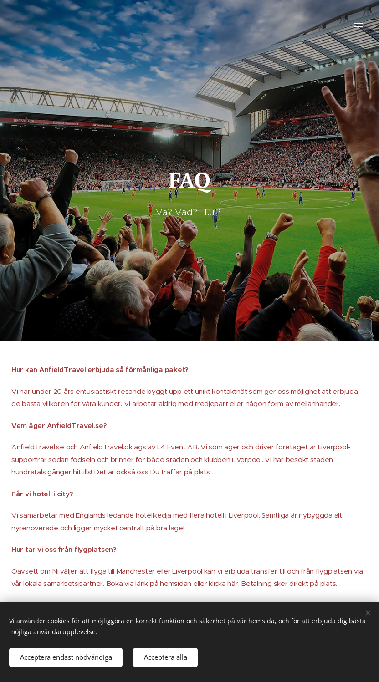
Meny (358, 23)
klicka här (223, 583)
